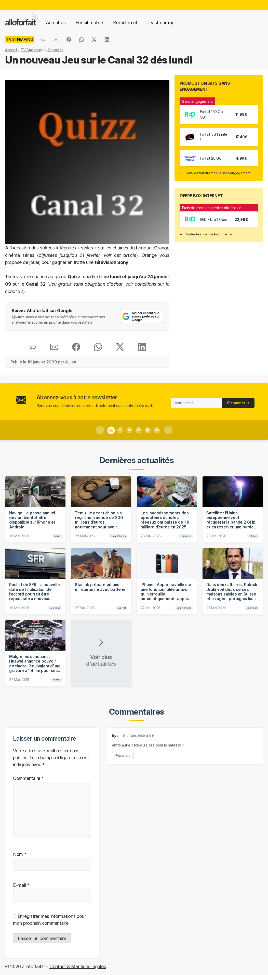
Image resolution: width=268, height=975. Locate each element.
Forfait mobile (89, 22)
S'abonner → (238, 403)
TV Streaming (32, 50)
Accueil (11, 50)
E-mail (21, 885)
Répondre (123, 755)
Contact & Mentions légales (77, 966)
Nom (19, 854)
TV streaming (161, 22)
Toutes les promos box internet (208, 234)
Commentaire (28, 778)
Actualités (55, 22)
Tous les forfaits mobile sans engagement (217, 173)
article (129, 255)
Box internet (125, 22)
